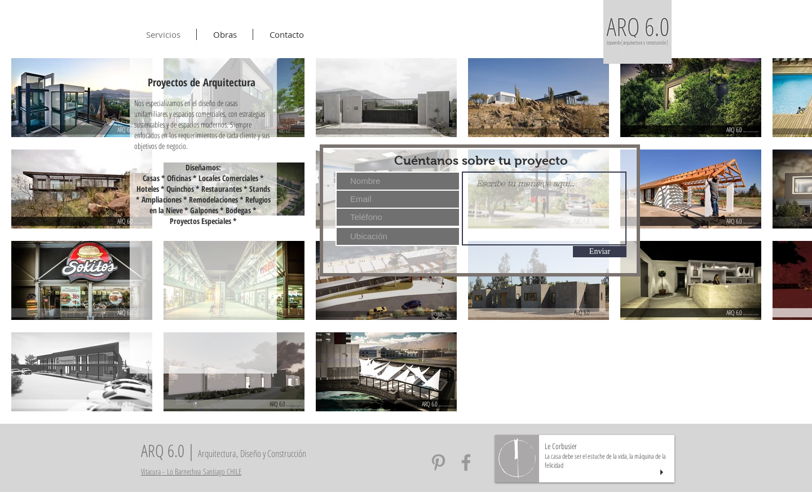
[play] (663, 472)
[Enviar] (599, 251)
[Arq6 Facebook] (466, 462)
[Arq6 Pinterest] (438, 462)
